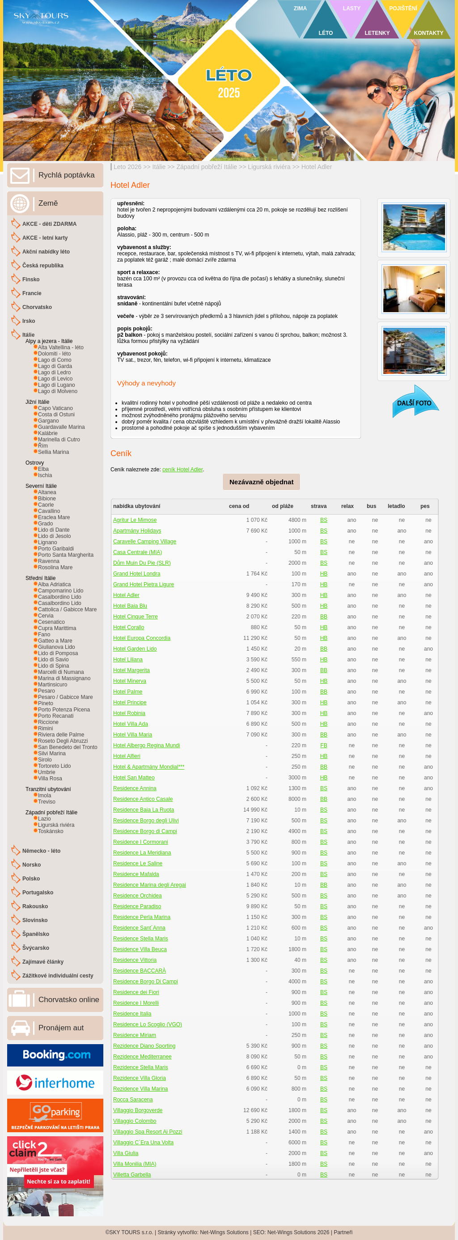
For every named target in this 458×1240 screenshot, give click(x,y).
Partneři (343, 1232)
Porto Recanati (55, 716)
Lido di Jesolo (54, 536)
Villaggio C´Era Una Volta (143, 1142)
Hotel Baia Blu (130, 606)
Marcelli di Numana (61, 672)
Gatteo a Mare (55, 641)
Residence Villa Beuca (140, 949)
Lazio (44, 819)
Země (48, 203)
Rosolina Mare (55, 567)
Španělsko (35, 934)
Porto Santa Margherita (65, 555)
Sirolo (45, 760)
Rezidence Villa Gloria (139, 1078)
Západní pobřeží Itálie (206, 166)
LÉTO (326, 33)
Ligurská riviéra (269, 166)
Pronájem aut (61, 1028)
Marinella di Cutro (59, 439)
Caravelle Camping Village (144, 541)
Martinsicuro (52, 684)
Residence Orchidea (137, 896)
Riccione (48, 722)
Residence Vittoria (135, 960)
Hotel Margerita (131, 670)
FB (323, 745)
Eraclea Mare (54, 517)
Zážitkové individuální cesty (57, 976)
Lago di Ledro (54, 372)
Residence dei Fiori (136, 992)
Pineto (45, 703)
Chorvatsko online (68, 999)
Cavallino (49, 511)
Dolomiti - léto (54, 354)
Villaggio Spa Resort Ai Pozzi (147, 1132)
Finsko (31, 279)
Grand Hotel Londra (136, 574)
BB (323, 617)
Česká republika (43, 265)
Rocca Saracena (133, 1099)
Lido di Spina (53, 666)
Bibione (47, 498)
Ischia (45, 475)
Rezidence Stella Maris (140, 1067)
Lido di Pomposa (58, 653)
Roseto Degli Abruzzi (63, 741)
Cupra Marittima (57, 628)
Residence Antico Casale (143, 799)
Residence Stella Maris (140, 938)
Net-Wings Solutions (224, 1232)
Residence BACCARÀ (139, 971)
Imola (44, 795)
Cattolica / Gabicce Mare (67, 609)
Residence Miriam (134, 1035)
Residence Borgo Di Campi (145, 981)
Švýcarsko (35, 948)
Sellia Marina (53, 452)
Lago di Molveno (57, 391)
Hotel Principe (130, 702)
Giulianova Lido (56, 647)
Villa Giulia (125, 1153)
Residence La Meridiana (142, 853)
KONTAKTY (429, 33)
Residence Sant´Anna (139, 928)
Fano (44, 634)
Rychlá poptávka (66, 175)
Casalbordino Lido (59, 597)
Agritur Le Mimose (135, 520)
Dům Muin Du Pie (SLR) (142, 563)
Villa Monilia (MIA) (134, 1164)
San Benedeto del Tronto (68, 747)
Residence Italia (132, 1014)
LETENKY (377, 33)
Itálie (159, 166)
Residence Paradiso (137, 906)
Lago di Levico (55, 379)
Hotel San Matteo (134, 777)
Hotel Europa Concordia (141, 638)
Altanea (47, 492)
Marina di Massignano (64, 678)
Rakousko (35, 906)
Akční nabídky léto (46, 252)
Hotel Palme (127, 692)
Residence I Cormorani (140, 842)
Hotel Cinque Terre (135, 617)
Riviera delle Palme (61, 735)
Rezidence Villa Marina (140, 1089)
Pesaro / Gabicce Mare (65, 697)
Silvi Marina (52, 753)
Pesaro (46, 691)
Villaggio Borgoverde (138, 1110)
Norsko (31, 865)
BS (323, 520)
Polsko (31, 879)
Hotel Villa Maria (132, 735)
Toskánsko (51, 831)
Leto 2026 (127, 166)
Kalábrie (48, 433)
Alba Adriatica (54, 584)
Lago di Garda (55, 366)
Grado (45, 524)
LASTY (351, 8)
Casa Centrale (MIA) (137, 552)
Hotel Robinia (129, 713)
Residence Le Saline (137, 863)
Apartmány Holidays (137, 531)
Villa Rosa (50, 778)
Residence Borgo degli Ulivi (146, 820)
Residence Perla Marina (141, 917)
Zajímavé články (43, 962)
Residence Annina (135, 788)
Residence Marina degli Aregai (149, 885)
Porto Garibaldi (56, 549)
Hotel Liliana (128, 659)
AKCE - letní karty (45, 238)
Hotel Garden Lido (135, 649)
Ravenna (48, 561)
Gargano (48, 421)
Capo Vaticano (55, 408)
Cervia (46, 616)
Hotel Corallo (128, 627)
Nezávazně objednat (261, 482)
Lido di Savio (53, 659)
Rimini (45, 728)
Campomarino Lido (60, 591)
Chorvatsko (37, 307)
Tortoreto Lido (54, 766)
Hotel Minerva (129, 681)
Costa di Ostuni (56, 414)
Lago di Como (55, 360)
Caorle (46, 505)
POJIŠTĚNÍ (403, 8)
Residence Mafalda (136, 874)
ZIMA (300, 8)
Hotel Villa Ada (130, 724)
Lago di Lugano (56, 385)
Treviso (46, 802)
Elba (43, 469)
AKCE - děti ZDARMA (49, 224)
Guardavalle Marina (61, 427)
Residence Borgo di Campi (145, 831)
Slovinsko (35, 920)
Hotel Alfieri (126, 756)
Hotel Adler (316, 166)
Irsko (28, 321)
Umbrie (46, 772)
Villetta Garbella (132, 1175)
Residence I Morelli (136, 1003)
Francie (32, 293)
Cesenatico (51, 622)
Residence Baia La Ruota (143, 810)
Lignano (47, 542)
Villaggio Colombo (135, 1121)
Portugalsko (37, 892)
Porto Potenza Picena (64, 710)
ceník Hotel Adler (182, 469)
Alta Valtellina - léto (61, 347)
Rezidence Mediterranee (142, 1057)
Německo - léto (41, 851)
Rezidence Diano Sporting (144, 1046)
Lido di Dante (54, 530)
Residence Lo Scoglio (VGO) (147, 1024)
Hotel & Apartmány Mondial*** (148, 767)
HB (324, 574)
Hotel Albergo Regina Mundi (146, 745)
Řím (43, 446)
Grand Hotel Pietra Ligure (143, 584)
